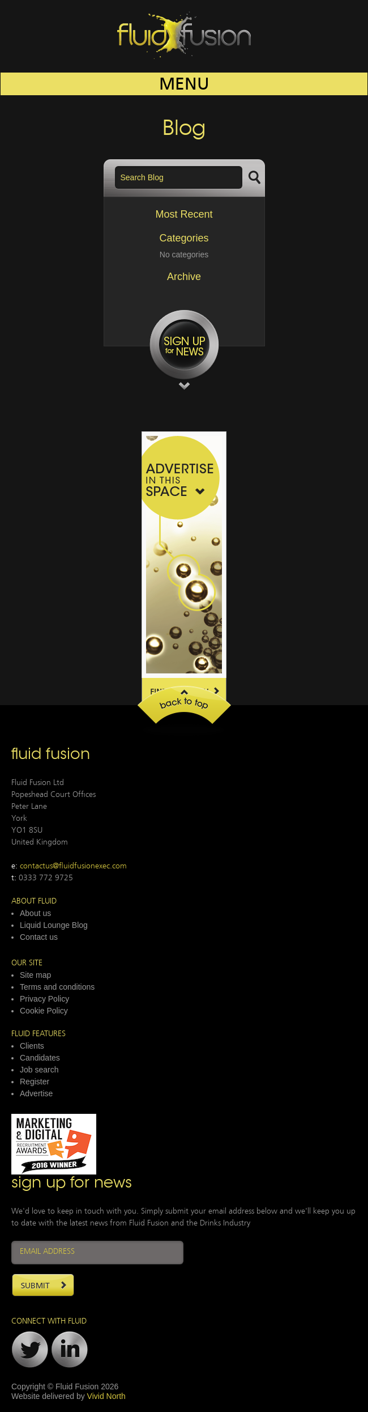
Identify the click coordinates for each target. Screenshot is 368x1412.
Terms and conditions (57, 986)
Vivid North (106, 1396)
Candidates (40, 1057)
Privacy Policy (44, 998)
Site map (35, 975)
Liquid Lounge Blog (54, 925)
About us (35, 913)
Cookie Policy (44, 1010)
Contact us (39, 937)
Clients (32, 1045)
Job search (39, 1069)
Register (34, 1081)
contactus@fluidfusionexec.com (73, 866)
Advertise (36, 1093)
